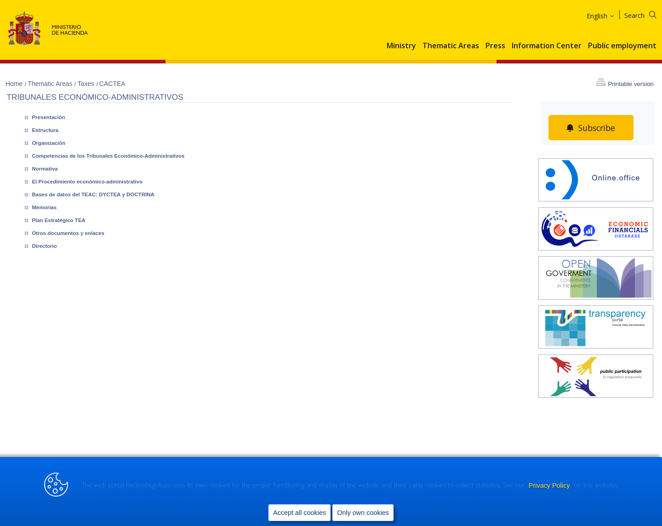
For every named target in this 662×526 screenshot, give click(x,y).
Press (495, 46)
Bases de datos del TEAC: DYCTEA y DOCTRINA (93, 194)
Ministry (401, 46)
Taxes (86, 83)
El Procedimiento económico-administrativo (87, 181)
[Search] (646, 14)
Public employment (622, 46)
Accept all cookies (299, 512)
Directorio (44, 246)
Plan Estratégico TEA (58, 220)
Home (15, 83)
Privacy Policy (550, 485)
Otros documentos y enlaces (68, 233)
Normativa (44, 169)
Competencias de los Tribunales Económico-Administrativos (108, 156)
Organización (48, 143)
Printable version (631, 83)
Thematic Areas (450, 46)
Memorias (44, 207)
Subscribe (597, 127)
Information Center (547, 46)
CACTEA (112, 83)
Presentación (48, 117)
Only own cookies (363, 512)
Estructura (45, 130)
